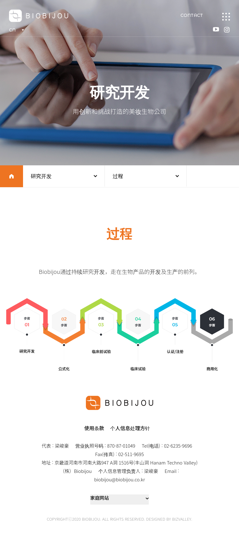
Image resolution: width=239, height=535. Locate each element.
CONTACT (191, 15)
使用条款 (94, 428)
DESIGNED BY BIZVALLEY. (169, 519)
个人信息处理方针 (130, 428)
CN (12, 30)
